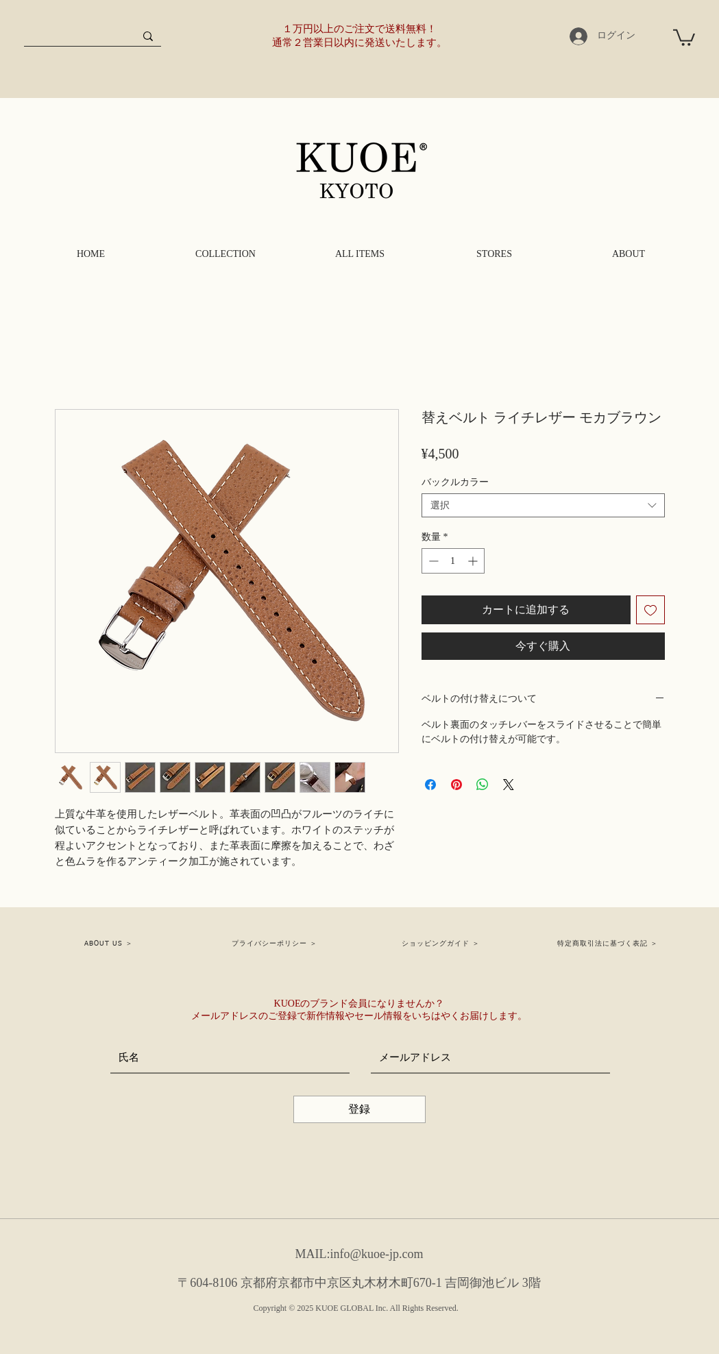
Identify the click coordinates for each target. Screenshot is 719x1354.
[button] (684, 36)
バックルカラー (455, 482)
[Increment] (474, 561)
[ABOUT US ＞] (110, 943)
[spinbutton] (453, 561)
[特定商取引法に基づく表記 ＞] (609, 943)
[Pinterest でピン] (456, 784)
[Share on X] (508, 784)
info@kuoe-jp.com (376, 1254)
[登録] (359, 1109)
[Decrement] (432, 561)
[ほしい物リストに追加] (650, 609)
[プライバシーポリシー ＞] (276, 943)
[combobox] (543, 505)
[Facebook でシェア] (430, 784)
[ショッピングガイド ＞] (442, 943)
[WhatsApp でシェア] (482, 784)
